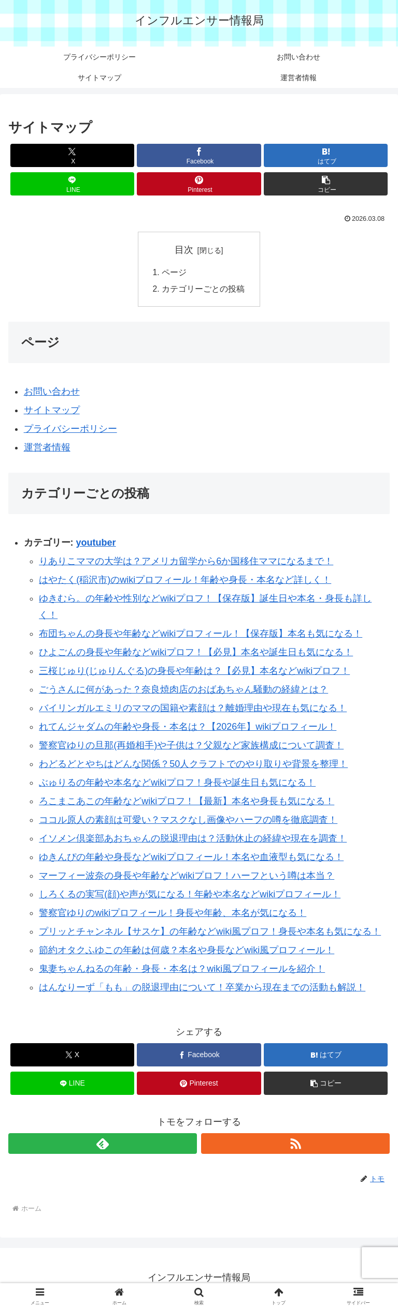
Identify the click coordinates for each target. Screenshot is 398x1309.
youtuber (96, 544)
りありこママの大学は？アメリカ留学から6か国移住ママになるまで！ (186, 562)
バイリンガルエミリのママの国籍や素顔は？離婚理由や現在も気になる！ (193, 709)
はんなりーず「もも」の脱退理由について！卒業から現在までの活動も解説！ (202, 989)
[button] (326, 183)
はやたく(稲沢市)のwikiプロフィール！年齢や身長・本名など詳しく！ (185, 581)
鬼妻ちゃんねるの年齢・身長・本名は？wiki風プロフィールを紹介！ (182, 970)
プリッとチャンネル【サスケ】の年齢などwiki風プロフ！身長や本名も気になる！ (210, 933)
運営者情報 (47, 449)
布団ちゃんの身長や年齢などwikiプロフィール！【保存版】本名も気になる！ (200, 635)
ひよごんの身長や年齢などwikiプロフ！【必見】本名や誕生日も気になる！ (196, 654)
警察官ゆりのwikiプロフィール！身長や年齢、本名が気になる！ (172, 914)
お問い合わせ (52, 393)
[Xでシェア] (72, 155)
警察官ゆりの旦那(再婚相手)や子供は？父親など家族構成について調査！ (191, 747)
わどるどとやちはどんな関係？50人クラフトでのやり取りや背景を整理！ (193, 765)
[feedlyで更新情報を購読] (102, 1144)
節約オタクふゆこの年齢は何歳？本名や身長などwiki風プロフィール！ (186, 951)
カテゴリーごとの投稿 (203, 289)
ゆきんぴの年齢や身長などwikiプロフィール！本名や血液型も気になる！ (191, 858)
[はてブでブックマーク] (326, 155)
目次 (184, 250)
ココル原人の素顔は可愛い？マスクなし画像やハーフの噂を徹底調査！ (188, 821)
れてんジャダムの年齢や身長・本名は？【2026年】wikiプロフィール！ (187, 728)
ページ (174, 273)
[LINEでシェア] (72, 183)
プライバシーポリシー (70, 430)
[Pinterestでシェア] (199, 183)
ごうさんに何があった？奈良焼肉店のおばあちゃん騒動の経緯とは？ (183, 691)
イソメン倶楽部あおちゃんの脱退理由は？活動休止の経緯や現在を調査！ (193, 840)
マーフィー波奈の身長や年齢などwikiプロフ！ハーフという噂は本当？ (186, 877)
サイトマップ (52, 412)
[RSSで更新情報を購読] (295, 1144)
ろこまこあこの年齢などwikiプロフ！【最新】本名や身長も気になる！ (186, 803)
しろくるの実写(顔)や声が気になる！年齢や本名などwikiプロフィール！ (189, 896)
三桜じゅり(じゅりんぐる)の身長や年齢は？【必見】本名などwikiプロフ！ (194, 672)
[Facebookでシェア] (199, 155)
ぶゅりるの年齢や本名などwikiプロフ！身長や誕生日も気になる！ (177, 784)
